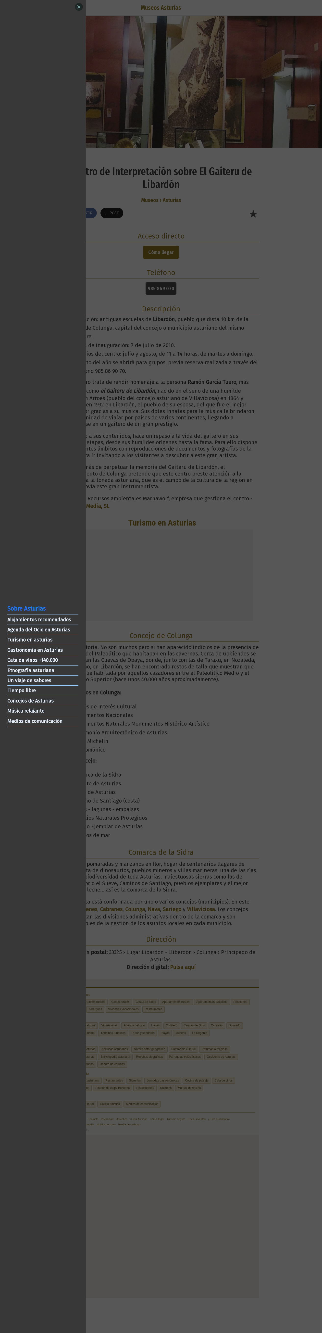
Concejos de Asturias (30, 701)
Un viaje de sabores (29, 680)
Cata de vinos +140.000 (32, 660)
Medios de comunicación (34, 721)
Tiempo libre (21, 690)
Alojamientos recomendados (39, 620)
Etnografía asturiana (30, 670)
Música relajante (25, 711)
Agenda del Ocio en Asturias (38, 630)
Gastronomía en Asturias (35, 650)
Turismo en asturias (29, 640)
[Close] (79, 7)
